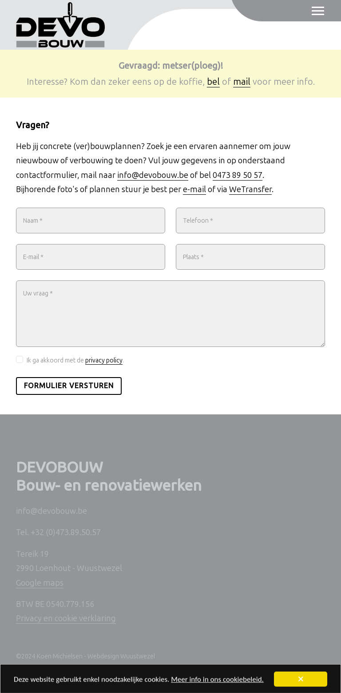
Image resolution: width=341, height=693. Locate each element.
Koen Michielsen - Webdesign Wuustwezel (96, 656)
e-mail (194, 189)
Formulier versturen (69, 386)
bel (213, 81)
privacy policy (104, 360)
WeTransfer (250, 189)
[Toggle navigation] (314, 11)
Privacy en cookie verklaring (66, 618)
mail (241, 81)
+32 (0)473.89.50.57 (66, 532)
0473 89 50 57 (237, 175)
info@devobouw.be (152, 175)
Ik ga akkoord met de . (75, 361)
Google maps (39, 583)
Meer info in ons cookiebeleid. (217, 681)
